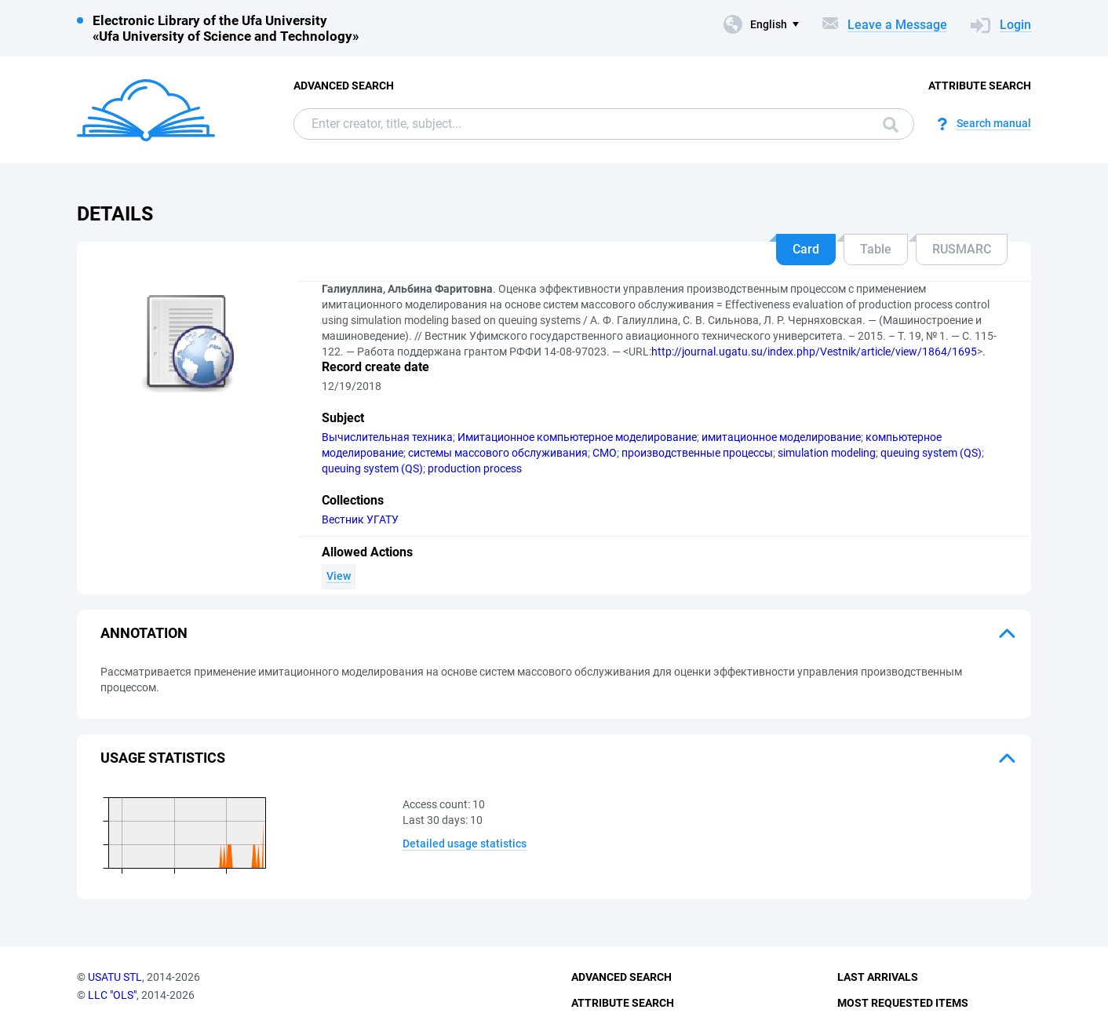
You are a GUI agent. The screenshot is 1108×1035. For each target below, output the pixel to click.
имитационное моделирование (781, 437)
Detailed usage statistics (465, 843)
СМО (604, 452)
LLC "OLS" (112, 995)
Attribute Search (979, 85)
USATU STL (115, 977)
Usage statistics (162, 757)
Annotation (144, 633)
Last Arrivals (877, 977)
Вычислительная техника (387, 437)
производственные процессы (697, 452)
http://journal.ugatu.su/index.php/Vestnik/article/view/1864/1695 (814, 351)
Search (890, 125)
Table (875, 249)
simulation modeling (827, 452)
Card (806, 249)
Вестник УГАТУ (360, 519)
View (338, 576)
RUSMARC (961, 249)
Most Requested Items (902, 1003)
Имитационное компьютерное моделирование (577, 437)
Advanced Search (343, 85)
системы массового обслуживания (498, 452)
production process (475, 468)
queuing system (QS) (931, 452)
